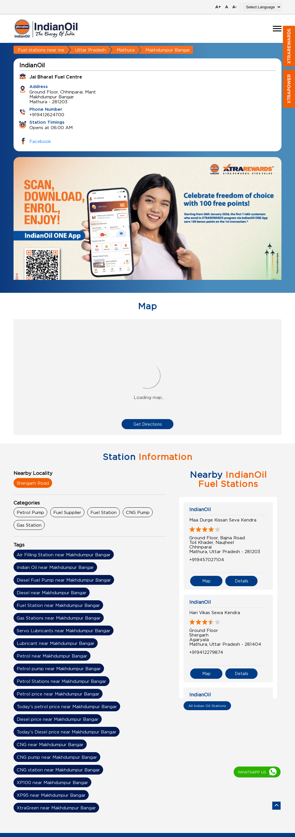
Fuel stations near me (41, 49)
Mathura (126, 49)
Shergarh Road (33, 483)
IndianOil (200, 509)
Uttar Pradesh (90, 49)
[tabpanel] (147, 229)
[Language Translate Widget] (262, 7)
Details (241, 581)
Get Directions (147, 424)
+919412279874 (206, 652)
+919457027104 (206, 559)
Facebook (40, 141)
